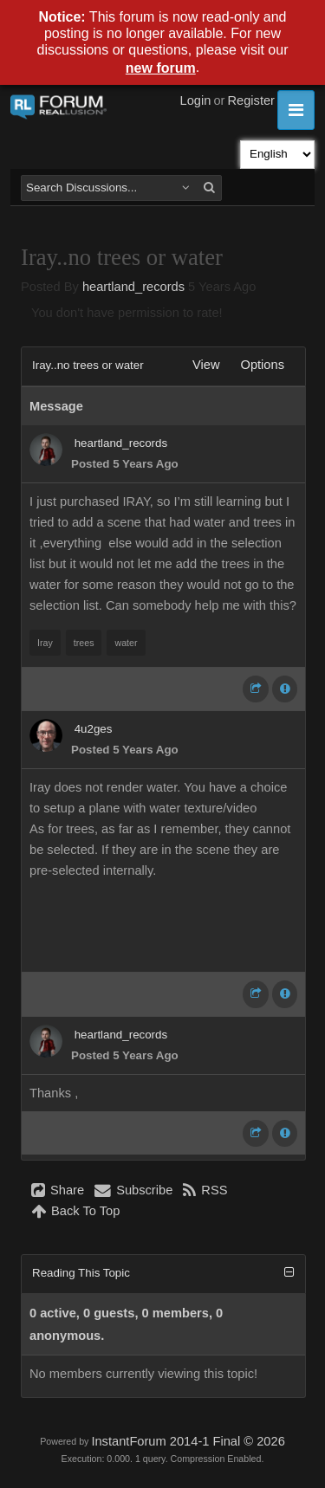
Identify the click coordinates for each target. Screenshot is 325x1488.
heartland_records (133, 287)
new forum (161, 68)
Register (251, 100)
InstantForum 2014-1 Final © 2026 (187, 1441)
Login (195, 100)
